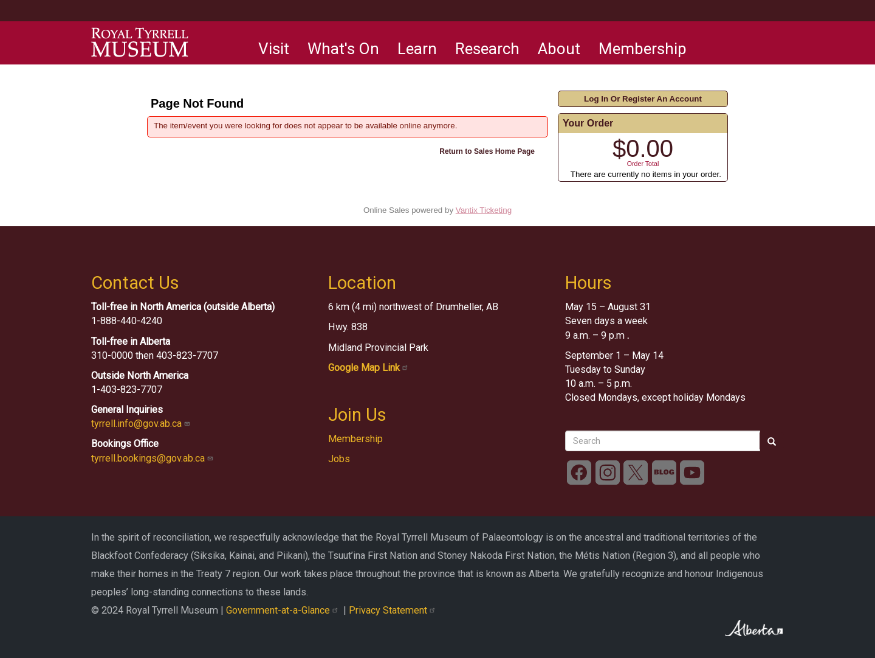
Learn (417, 49)
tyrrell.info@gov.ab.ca (142, 423)
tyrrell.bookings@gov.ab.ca (153, 458)
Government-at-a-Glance (284, 610)
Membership (643, 49)
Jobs (339, 459)
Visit (273, 49)
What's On (343, 49)
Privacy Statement (393, 610)
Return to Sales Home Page (487, 151)
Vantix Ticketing (484, 210)
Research (487, 49)
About (559, 49)
